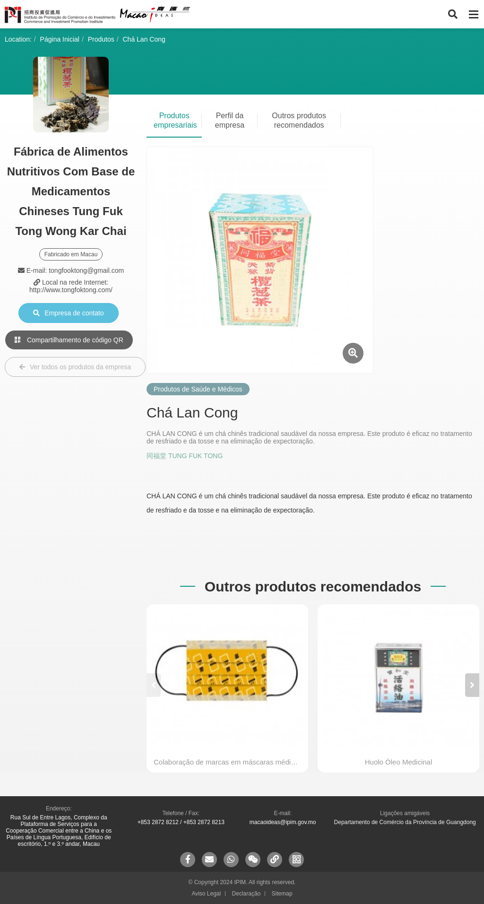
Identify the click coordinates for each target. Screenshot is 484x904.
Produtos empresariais (175, 120)
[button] (472, 685)
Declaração (246, 893)
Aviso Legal (206, 893)
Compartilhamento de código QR (69, 340)
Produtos (101, 39)
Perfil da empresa (229, 120)
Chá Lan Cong (144, 39)
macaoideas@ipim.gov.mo (283, 822)
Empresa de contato (68, 313)
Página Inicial (59, 39)
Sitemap (282, 893)
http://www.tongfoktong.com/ (70, 290)
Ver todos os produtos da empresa (75, 367)
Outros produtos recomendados (299, 120)
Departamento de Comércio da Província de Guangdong (405, 822)
